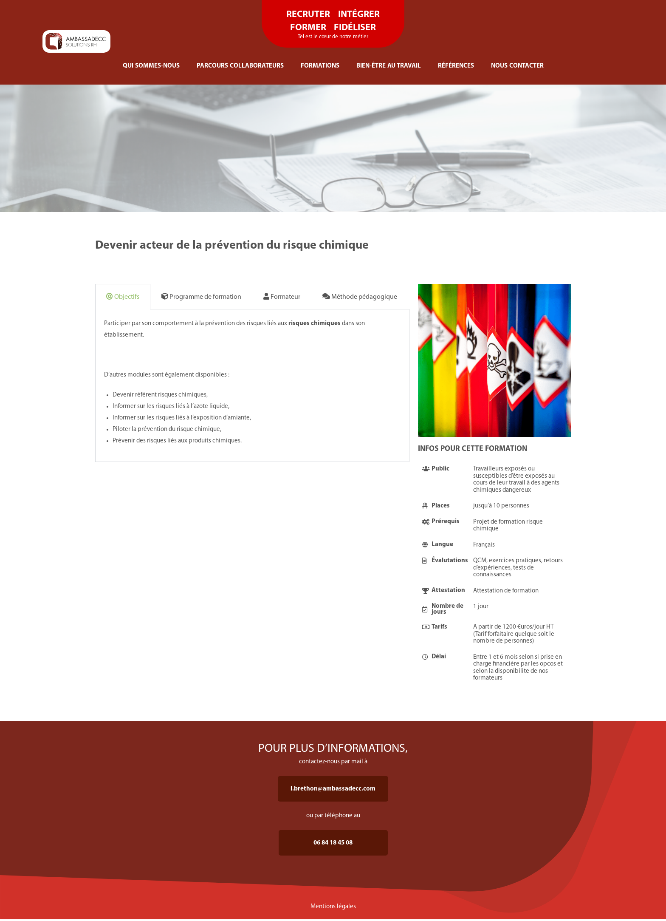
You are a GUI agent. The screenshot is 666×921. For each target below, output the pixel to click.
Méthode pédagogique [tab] (359, 296)
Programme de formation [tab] (201, 296)
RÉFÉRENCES (456, 66)
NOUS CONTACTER (517, 66)
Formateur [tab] (281, 296)
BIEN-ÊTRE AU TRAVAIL (388, 66)
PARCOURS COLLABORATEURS (240, 66)
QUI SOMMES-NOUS (151, 66)
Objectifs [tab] (122, 296)
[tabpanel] (252, 385)
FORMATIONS (320, 66)
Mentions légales (333, 907)
